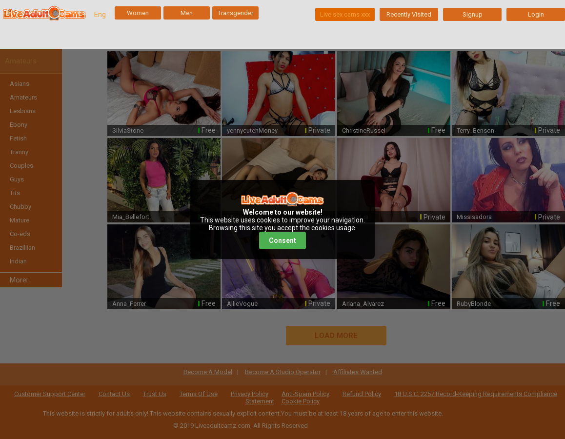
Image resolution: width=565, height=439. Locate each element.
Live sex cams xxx (345, 14)
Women (138, 13)
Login (536, 14)
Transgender (235, 13)
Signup (473, 14)
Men (187, 13)
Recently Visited (408, 14)
